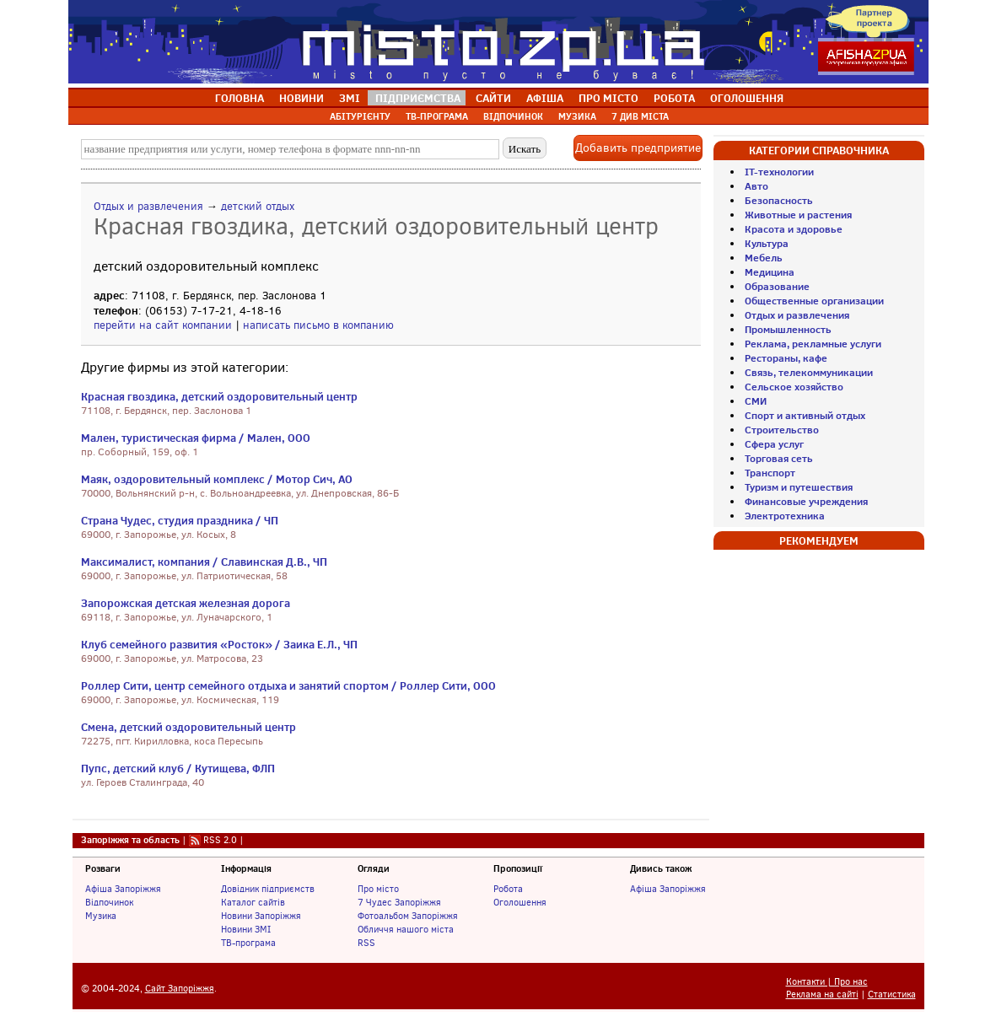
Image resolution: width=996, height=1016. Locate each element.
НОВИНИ (301, 97)
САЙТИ (493, 97)
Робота (508, 889)
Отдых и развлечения (148, 206)
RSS (366, 943)
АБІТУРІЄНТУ (360, 116)
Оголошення (519, 902)
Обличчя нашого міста (406, 929)
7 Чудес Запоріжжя (399, 902)
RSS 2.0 (220, 840)
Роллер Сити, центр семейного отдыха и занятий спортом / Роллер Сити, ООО (288, 685)
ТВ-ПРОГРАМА (437, 116)
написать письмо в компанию (318, 325)
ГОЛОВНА (239, 97)
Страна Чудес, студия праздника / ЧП (179, 520)
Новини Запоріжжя (261, 916)
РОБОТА (674, 97)
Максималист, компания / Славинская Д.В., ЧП (204, 561)
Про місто (378, 889)
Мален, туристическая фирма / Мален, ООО (195, 437)
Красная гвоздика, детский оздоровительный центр (219, 396)
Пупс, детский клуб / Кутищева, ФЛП (178, 768)
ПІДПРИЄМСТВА (417, 97)
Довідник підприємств (268, 889)
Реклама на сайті (822, 994)
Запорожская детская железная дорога (185, 602)
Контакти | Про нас (827, 982)
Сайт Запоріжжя (179, 988)
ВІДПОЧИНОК (513, 116)
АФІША (544, 97)
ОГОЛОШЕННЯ (746, 97)
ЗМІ (349, 97)
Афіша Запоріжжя (123, 889)
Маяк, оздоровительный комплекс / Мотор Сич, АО (217, 478)
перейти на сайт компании (163, 325)
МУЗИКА (577, 116)
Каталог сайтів (253, 902)
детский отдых (257, 206)
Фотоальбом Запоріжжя (408, 916)
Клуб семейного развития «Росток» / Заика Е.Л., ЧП (219, 644)
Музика (100, 916)
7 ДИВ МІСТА (640, 116)
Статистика (892, 994)
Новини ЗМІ (246, 929)
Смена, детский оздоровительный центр (188, 726)
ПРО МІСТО (608, 97)
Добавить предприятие (638, 148)
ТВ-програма (248, 943)
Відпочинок (109, 902)
